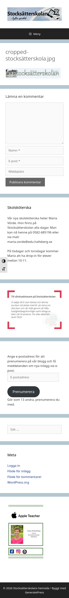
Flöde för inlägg (18, 471)
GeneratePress (34, 592)
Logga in (13, 465)
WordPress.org (18, 482)
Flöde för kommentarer (24, 477)
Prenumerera (23, 391)
